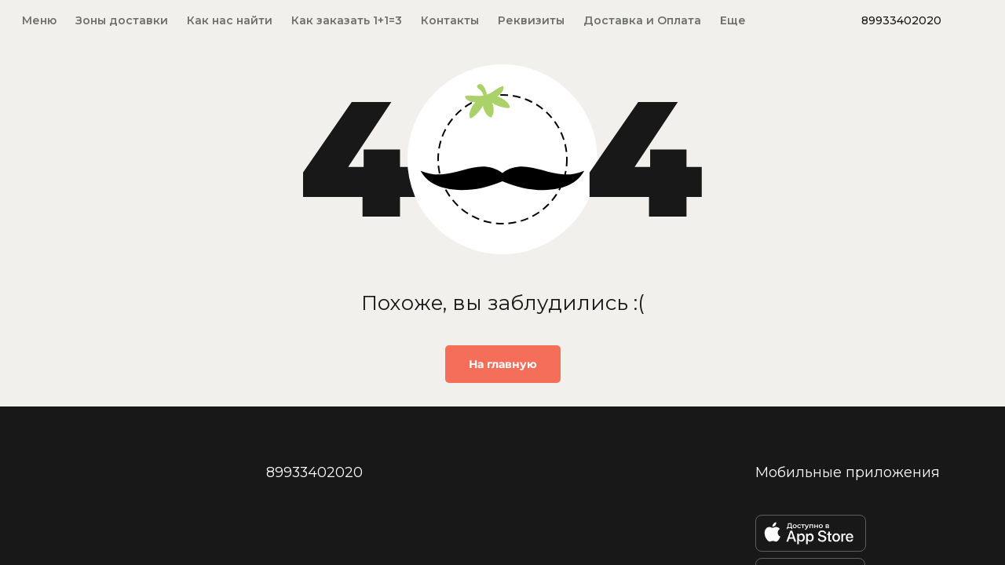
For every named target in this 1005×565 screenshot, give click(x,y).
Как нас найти (229, 20)
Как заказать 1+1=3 (346, 20)
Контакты (450, 20)
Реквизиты (531, 20)
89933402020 (901, 20)
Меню (39, 20)
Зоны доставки (121, 20)
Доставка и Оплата (642, 20)
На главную (503, 364)
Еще (733, 20)
